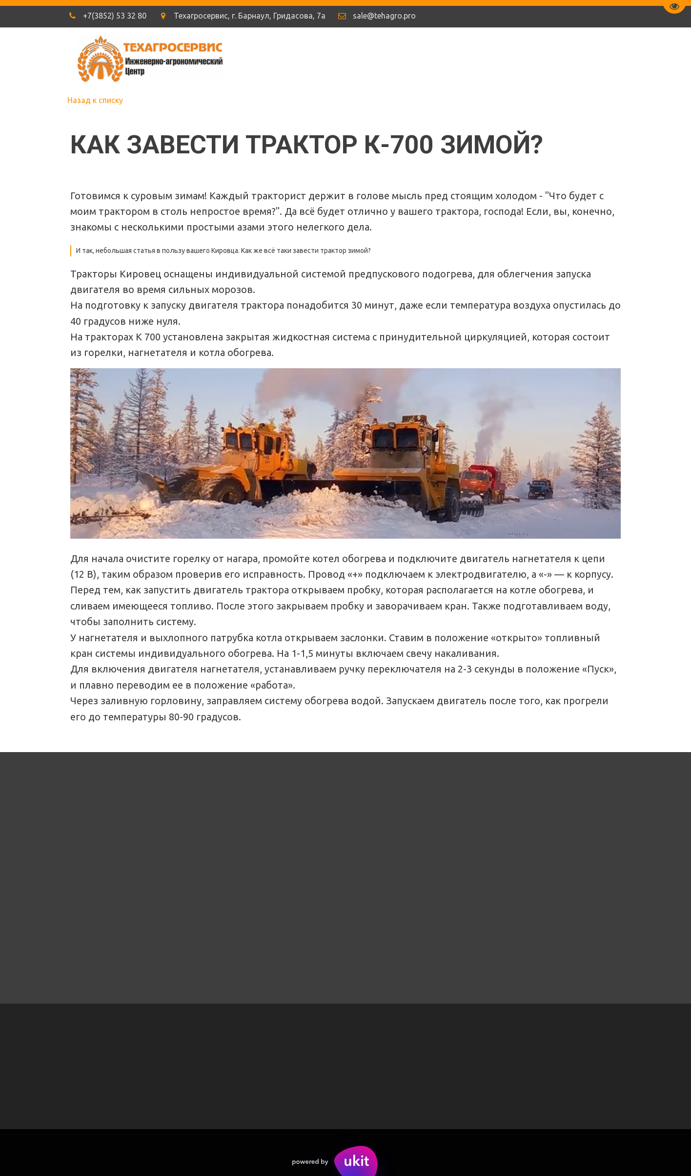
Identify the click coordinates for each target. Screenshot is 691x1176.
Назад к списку (95, 100)
